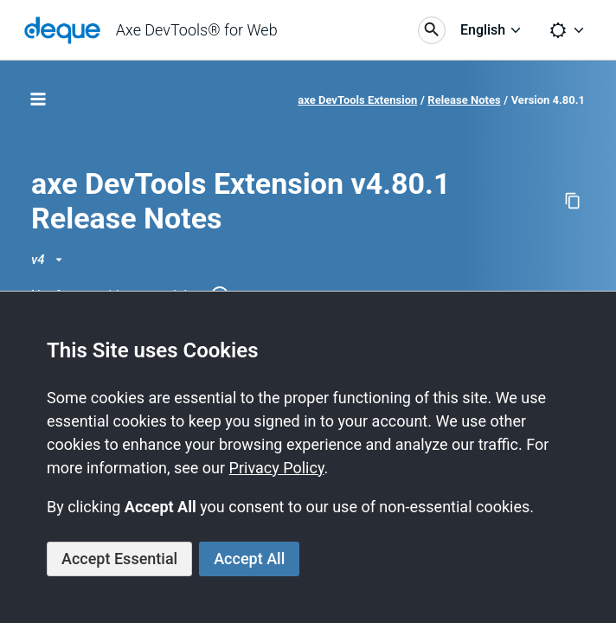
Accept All (249, 558)
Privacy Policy (276, 468)
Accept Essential (119, 558)
